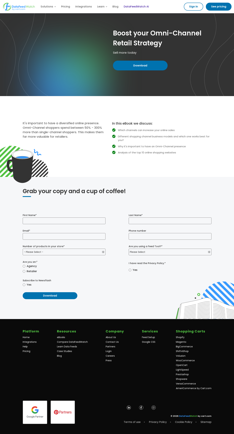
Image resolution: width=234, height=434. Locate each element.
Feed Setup (148, 337)
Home (26, 337)
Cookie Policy (183, 422)
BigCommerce (184, 346)
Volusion (180, 355)
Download (140, 65)
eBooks (61, 337)
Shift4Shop (182, 351)
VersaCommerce (186, 383)
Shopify (180, 337)
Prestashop (182, 374)
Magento (181, 342)
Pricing (65, 6)
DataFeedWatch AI (136, 6)
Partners (110, 346)
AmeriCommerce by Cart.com (193, 388)
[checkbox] (64, 269)
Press (109, 360)
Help (25, 346)
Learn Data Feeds (67, 346)
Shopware (181, 379)
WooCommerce (185, 360)
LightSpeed (182, 369)
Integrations (83, 6)
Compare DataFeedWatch (72, 342)
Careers (110, 355)
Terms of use (132, 422)
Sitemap (206, 422)
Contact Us (112, 342)
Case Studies (64, 351)
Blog (115, 6)
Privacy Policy (156, 263)
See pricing (218, 6)
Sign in (193, 6)
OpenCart (181, 365)
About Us (111, 337)
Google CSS (148, 342)
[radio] (64, 266)
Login (109, 351)
